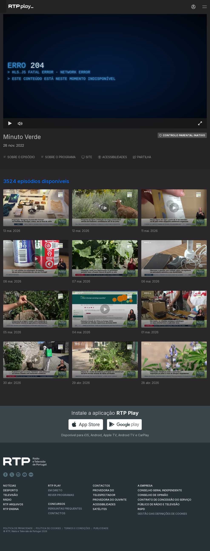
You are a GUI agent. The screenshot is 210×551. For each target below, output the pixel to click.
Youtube (24, 474)
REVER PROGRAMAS (61, 495)
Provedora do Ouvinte (110, 499)
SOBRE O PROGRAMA (58, 157)
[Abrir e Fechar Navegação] (204, 7)
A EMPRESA (145, 485)
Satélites (100, 509)
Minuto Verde (22, 137)
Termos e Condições (77, 528)
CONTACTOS (101, 485)
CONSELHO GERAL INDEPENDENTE (160, 490)
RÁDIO (7, 499)
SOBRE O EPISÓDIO (19, 157)
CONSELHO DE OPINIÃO (153, 495)
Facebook (5, 474)
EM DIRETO (55, 490)
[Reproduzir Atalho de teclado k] (10, 123)
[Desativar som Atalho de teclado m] (20, 123)
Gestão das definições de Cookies (162, 513)
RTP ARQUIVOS (13, 504)
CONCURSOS (56, 504)
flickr (31, 474)
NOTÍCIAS (9, 485)
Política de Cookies (48, 528)
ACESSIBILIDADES (112, 157)
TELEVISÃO (10, 495)
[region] (105, 71)
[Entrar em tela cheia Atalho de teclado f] (200, 123)
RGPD (141, 509)
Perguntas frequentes (65, 508)
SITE (86, 157)
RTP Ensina (11, 509)
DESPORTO (10, 490)
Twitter (12, 474)
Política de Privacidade (18, 528)
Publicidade (100, 528)
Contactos (56, 513)
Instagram (18, 474)
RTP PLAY (54, 485)
